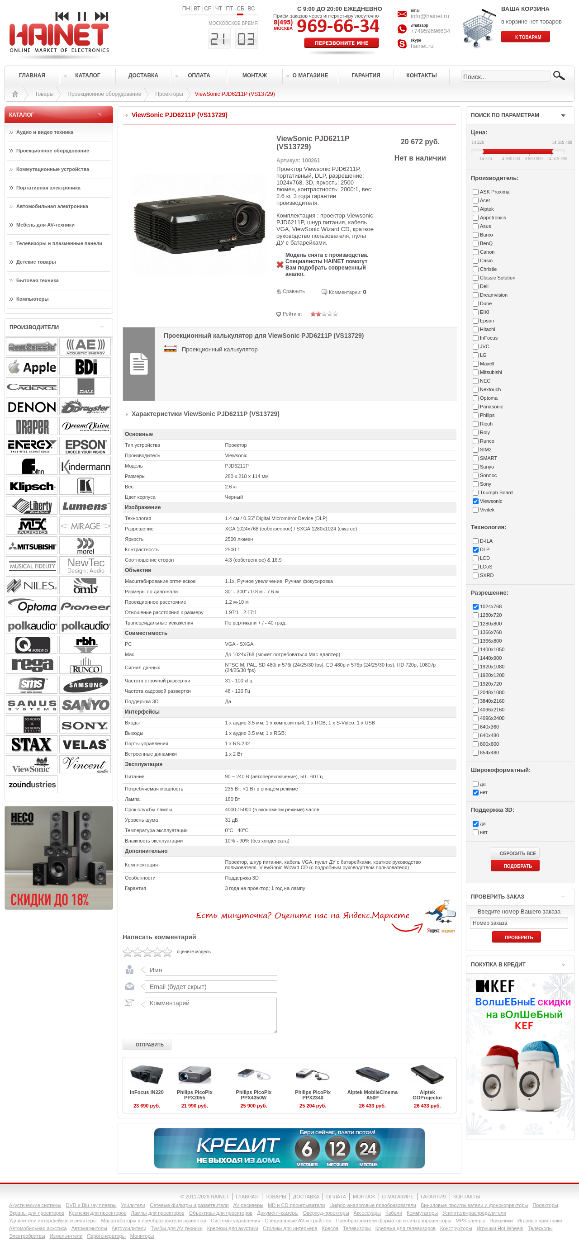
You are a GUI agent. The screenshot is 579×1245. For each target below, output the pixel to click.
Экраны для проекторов (36, 1213)
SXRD (487, 575)
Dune (486, 303)
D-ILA (486, 541)
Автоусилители (129, 1228)
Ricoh (486, 423)
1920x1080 (492, 666)
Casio (486, 260)
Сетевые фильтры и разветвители (189, 1205)
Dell (484, 286)
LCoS (486, 566)
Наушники (501, 1220)
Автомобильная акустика (38, 1228)
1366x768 (491, 632)
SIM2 (486, 449)
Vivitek (487, 509)
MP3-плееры (470, 1220)
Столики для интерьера (290, 1228)
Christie (488, 269)
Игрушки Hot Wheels (500, 1228)
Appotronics (493, 217)
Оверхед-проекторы (326, 1213)
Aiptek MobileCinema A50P (372, 1094)
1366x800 (491, 641)
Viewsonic (491, 501)
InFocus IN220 (147, 1092)
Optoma (489, 398)
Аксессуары (367, 1213)
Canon (487, 252)
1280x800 (491, 623)
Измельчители (66, 1236)
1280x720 (491, 615)
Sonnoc (488, 475)
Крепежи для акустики (232, 1228)
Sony (485, 484)
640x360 (489, 726)
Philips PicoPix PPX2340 (313, 1094)
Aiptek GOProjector (427, 1094)
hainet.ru (422, 46)
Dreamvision (494, 295)
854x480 (489, 752)
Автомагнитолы (89, 1228)
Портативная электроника (48, 187)
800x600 (489, 744)
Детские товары (36, 262)
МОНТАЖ (364, 1196)
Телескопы (540, 1228)
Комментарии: (345, 292)
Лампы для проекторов (158, 1213)
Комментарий (209, 1015)
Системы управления (235, 1220)
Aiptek (487, 209)
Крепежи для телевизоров (405, 1228)
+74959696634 (430, 31)
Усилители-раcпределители (474, 1213)
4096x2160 (492, 709)
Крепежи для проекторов (97, 1213)
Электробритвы (27, 1236)
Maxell (487, 363)
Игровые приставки (539, 1220)
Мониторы (142, 1236)
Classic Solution (497, 277)
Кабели (393, 1213)
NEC (485, 380)
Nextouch (490, 389)
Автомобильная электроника (52, 206)
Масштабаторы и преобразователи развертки (154, 1220)
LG (483, 355)
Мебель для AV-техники (45, 224)
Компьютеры (32, 299)
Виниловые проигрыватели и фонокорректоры (474, 1205)
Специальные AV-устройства (298, 1220)
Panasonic (491, 406)
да (483, 783)
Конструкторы (456, 1228)
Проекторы (169, 94)
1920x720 (491, 683)
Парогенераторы (106, 1236)
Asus (485, 226)
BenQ (486, 243)
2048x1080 (492, 692)
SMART (488, 458)
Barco (486, 234)
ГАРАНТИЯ (433, 1196)
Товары (44, 94)
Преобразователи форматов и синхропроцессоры (393, 1220)
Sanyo (487, 466)
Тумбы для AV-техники (176, 1228)
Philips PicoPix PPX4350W (254, 1094)
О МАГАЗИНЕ (398, 1196)
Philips (487, 415)
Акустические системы (35, 1205)
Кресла (330, 1228)
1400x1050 (492, 649)
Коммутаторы (422, 1213)
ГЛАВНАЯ (247, 1196)
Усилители (133, 1205)
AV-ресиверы (248, 1205)
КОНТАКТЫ (466, 1196)
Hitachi (487, 329)
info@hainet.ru (430, 16)
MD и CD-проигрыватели (296, 1205)
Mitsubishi (491, 372)
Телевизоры (356, 1228)
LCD (485, 558)
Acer (485, 200)
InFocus (489, 338)
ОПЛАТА (336, 1196)
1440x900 (491, 658)
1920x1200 (492, 675)
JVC (484, 346)
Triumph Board (496, 492)
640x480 (489, 735)
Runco (487, 441)
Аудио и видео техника (44, 132)
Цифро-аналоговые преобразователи (372, 1205)
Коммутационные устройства (52, 169)
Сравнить (294, 291)
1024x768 (491, 606)
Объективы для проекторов (221, 1213)
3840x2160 (492, 701)
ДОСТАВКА (306, 1196)
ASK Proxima (494, 191)
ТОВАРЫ (276, 1196)
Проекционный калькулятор (220, 349)
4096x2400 (492, 718)
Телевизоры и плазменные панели (59, 243)
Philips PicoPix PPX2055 (195, 1094)
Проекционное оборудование (104, 94)
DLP (484, 549)
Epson (487, 320)
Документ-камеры (277, 1213)
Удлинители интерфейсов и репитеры (53, 1220)
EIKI (484, 312)
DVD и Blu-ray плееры (91, 1205)
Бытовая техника (37, 280)
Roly (485, 432)
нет (484, 792)
